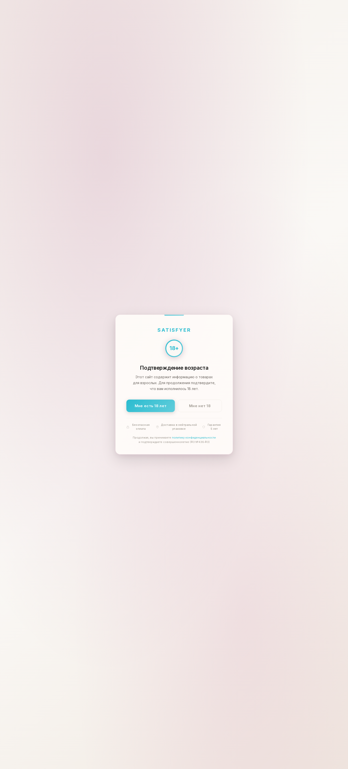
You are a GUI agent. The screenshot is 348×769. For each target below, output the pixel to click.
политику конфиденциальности (194, 437)
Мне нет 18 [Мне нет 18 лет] (200, 405)
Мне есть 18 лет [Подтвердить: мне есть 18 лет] (150, 405)
